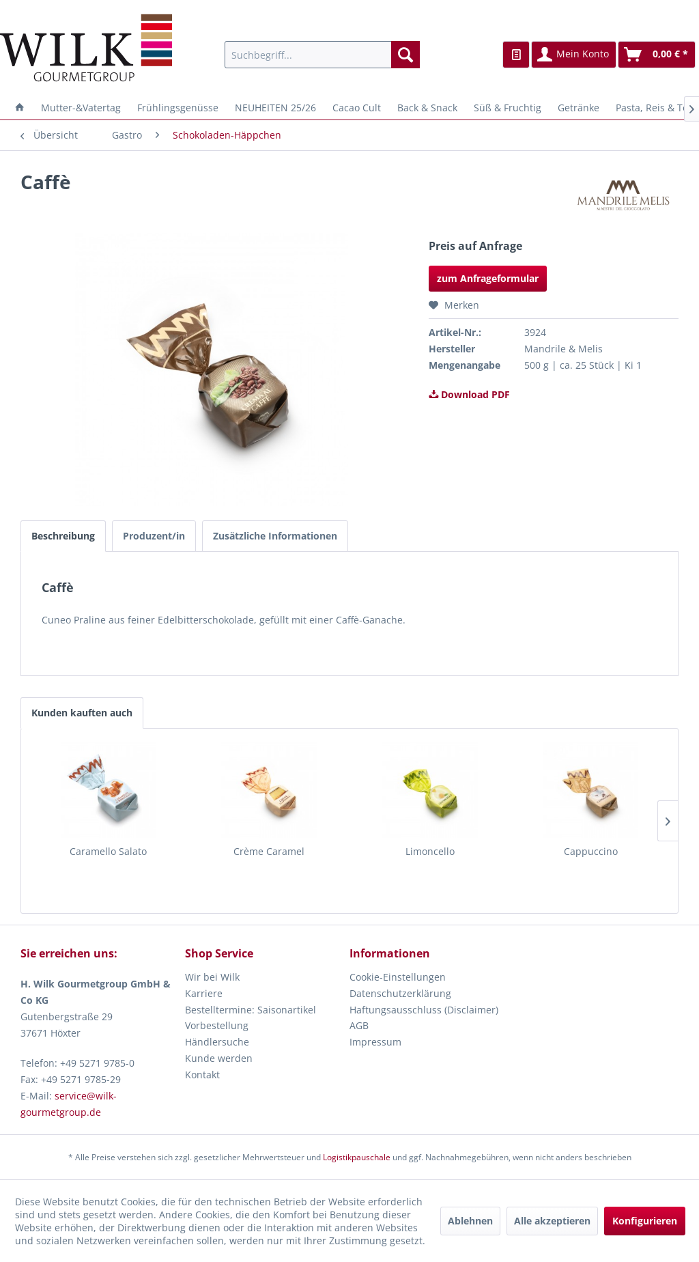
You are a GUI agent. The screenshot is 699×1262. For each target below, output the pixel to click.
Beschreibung (63, 535)
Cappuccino (591, 851)
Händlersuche (217, 1041)
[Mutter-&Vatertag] (81, 108)
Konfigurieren (644, 1220)
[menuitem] (322, 54)
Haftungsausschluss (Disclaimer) (424, 1009)
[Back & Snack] (427, 108)
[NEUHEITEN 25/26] (275, 108)
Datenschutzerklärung (400, 993)
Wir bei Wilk (212, 976)
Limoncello (430, 851)
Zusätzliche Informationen (275, 535)
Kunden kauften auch (81, 712)
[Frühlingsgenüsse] (178, 108)
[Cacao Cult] (356, 108)
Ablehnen (470, 1220)
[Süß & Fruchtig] (508, 108)
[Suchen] (405, 54)
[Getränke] (579, 108)
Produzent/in (154, 535)
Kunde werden (219, 1058)
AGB (359, 1025)
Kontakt (202, 1074)
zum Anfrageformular (488, 278)
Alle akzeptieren (552, 1220)
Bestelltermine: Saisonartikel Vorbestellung (250, 1018)
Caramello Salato (108, 851)
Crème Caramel (268, 851)
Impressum (375, 1041)
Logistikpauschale (356, 1157)
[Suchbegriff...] (322, 54)
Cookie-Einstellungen (398, 976)
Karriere (204, 993)
